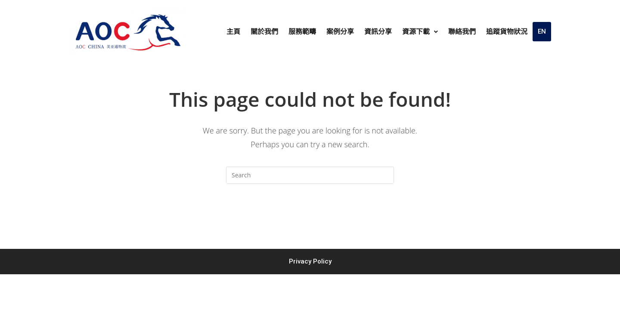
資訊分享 (378, 32)
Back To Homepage (309, 218)
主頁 (233, 32)
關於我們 (264, 32)
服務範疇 (302, 32)
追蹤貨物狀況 (506, 32)
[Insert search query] (310, 175)
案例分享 (340, 32)
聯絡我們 (462, 32)
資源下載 (420, 32)
